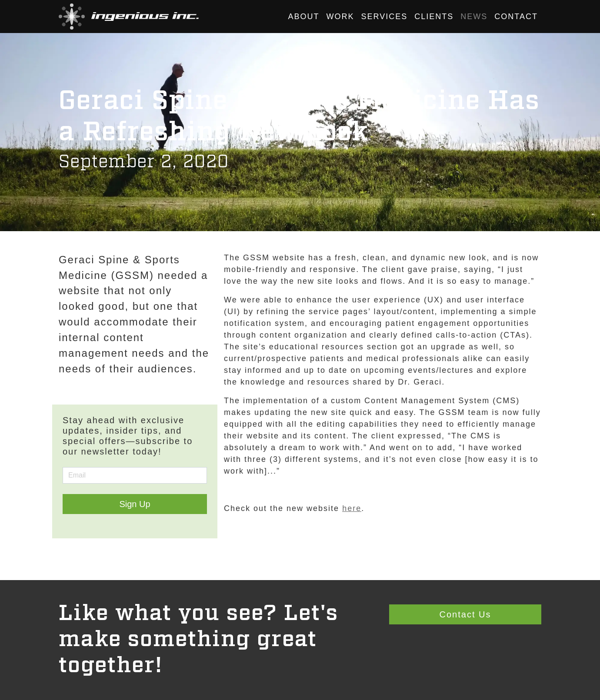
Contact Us (465, 614)
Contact (516, 16)
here (351, 508)
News (473, 16)
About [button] (304, 16)
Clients (433, 16)
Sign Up (134, 504)
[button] (129, 16)
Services (384, 16)
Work (340, 16)
